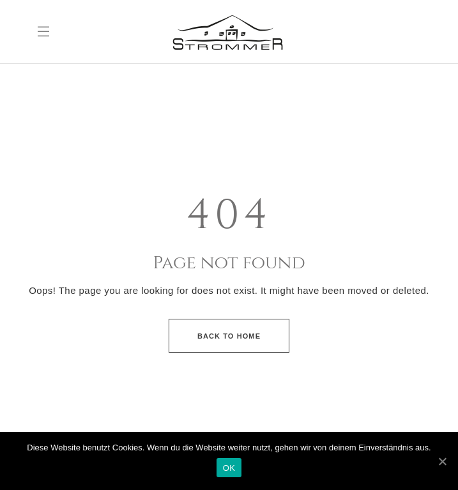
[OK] (442, 461)
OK (229, 468)
